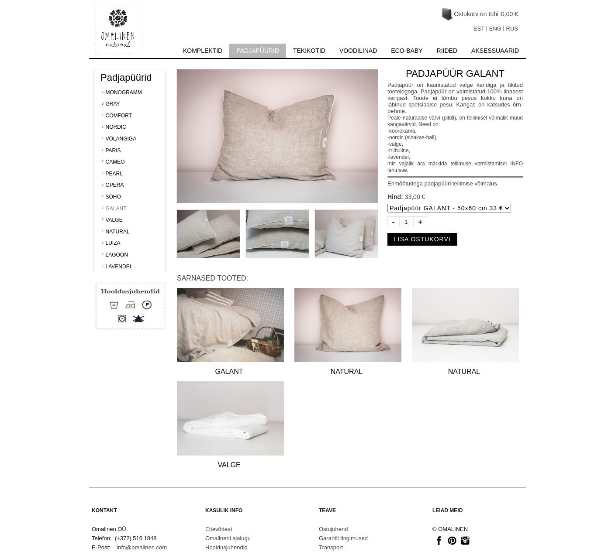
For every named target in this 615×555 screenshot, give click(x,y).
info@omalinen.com (142, 547)
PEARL (114, 174)
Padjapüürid (257, 50)
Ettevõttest (218, 529)
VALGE (114, 220)
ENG (495, 28)
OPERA (115, 185)
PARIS (113, 150)
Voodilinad (358, 50)
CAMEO (115, 162)
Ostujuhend (333, 529)
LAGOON (117, 255)
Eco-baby (406, 50)
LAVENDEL (119, 267)
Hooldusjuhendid (226, 547)
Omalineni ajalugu (228, 538)
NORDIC (116, 127)
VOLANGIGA (121, 139)
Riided (447, 50)
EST (478, 28)
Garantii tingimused (343, 538)
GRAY (113, 104)
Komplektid (202, 50)
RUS (512, 28)
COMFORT (119, 116)
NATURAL (118, 232)
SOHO (113, 197)
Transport (331, 547)
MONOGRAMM (124, 92)
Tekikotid (309, 50)
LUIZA (113, 243)
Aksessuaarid (495, 50)
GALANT (116, 209)
